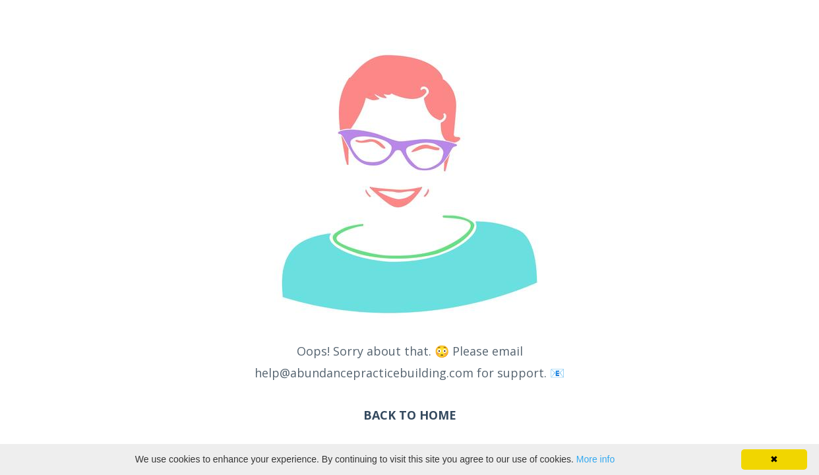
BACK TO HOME (409, 415)
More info (595, 459)
